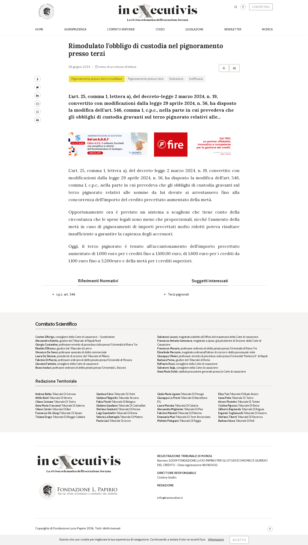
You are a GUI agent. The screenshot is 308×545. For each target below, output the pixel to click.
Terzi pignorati (178, 294)
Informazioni (216, 539)
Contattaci (261, 7)
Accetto (239, 540)
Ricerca (267, 29)
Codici (160, 29)
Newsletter (232, 29)
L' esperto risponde (121, 29)
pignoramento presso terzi (145, 79)
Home (39, 29)
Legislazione (194, 29)
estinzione (176, 79)
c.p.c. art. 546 (65, 294)
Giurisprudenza (75, 29)
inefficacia (196, 79)
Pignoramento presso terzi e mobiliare (96, 79)
